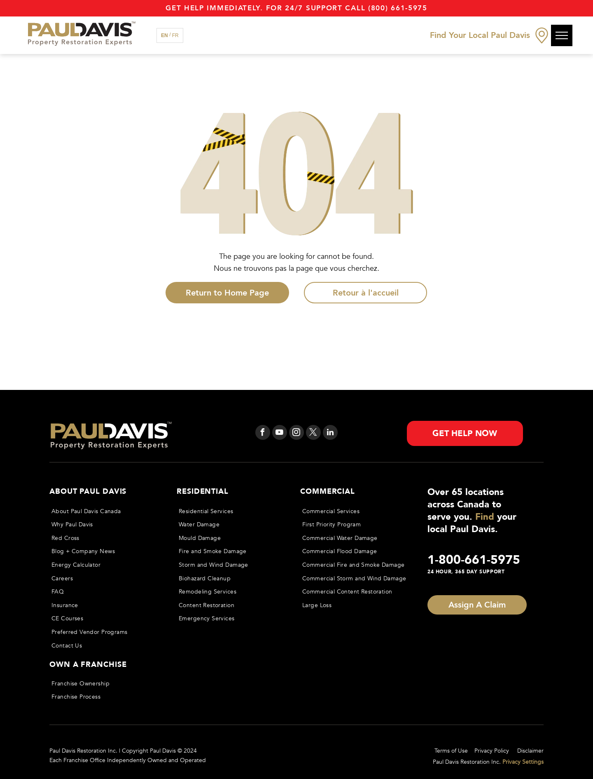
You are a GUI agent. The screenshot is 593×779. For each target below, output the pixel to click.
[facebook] (262, 433)
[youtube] (279, 433)
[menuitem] (105, 511)
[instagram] (296, 433)
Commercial (327, 491)
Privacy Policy (491, 751)
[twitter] (313, 433)
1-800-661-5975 (473, 559)
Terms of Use (451, 751)
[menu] (561, 35)
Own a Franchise (88, 664)
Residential (203, 491)
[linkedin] (330, 433)
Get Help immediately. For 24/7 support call (265, 8)
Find (484, 517)
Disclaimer (530, 751)
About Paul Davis (87, 491)
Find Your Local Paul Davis (480, 35)
